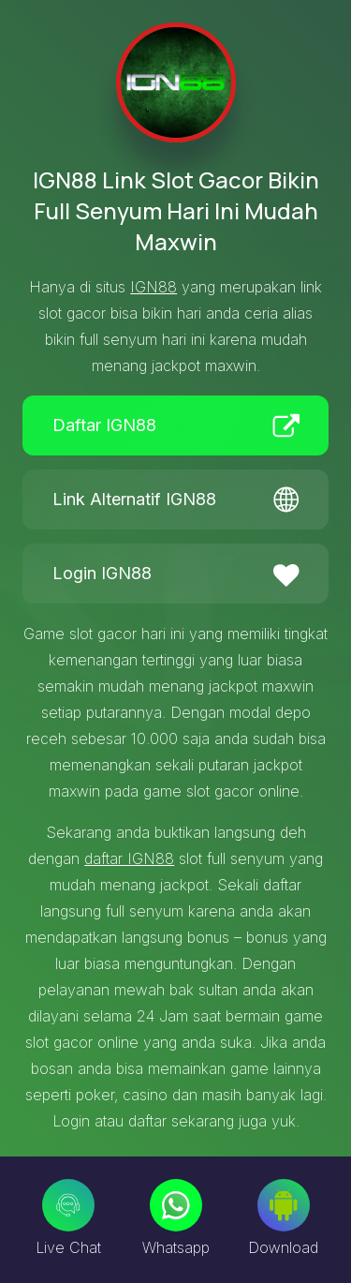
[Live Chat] (68, 1205)
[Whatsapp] (176, 1205)
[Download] (283, 1205)
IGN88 (153, 286)
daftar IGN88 (129, 858)
